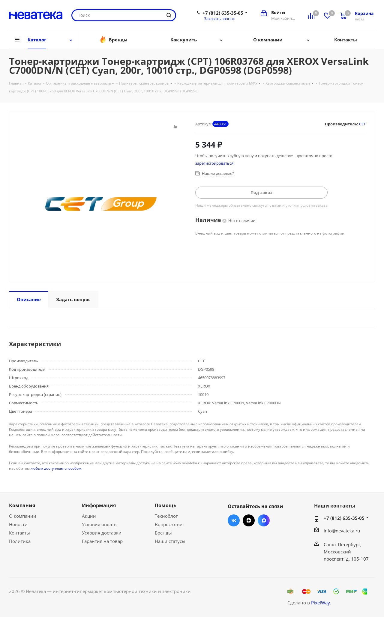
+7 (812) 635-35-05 (222, 13)
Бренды (163, 533)
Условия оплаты (100, 524)
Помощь (165, 505)
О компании (22, 516)
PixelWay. (321, 603)
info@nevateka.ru (342, 531)
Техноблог (166, 516)
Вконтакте (234, 520)
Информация (99, 505)
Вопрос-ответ (169, 524)
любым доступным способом (56, 468)
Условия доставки (102, 533)
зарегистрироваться (214, 163)
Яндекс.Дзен (249, 520)
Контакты (19, 533)
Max (264, 520)
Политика (20, 541)
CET (362, 124)
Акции (89, 516)
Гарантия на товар (102, 541)
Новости (18, 524)
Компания (22, 505)
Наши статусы (170, 541)
